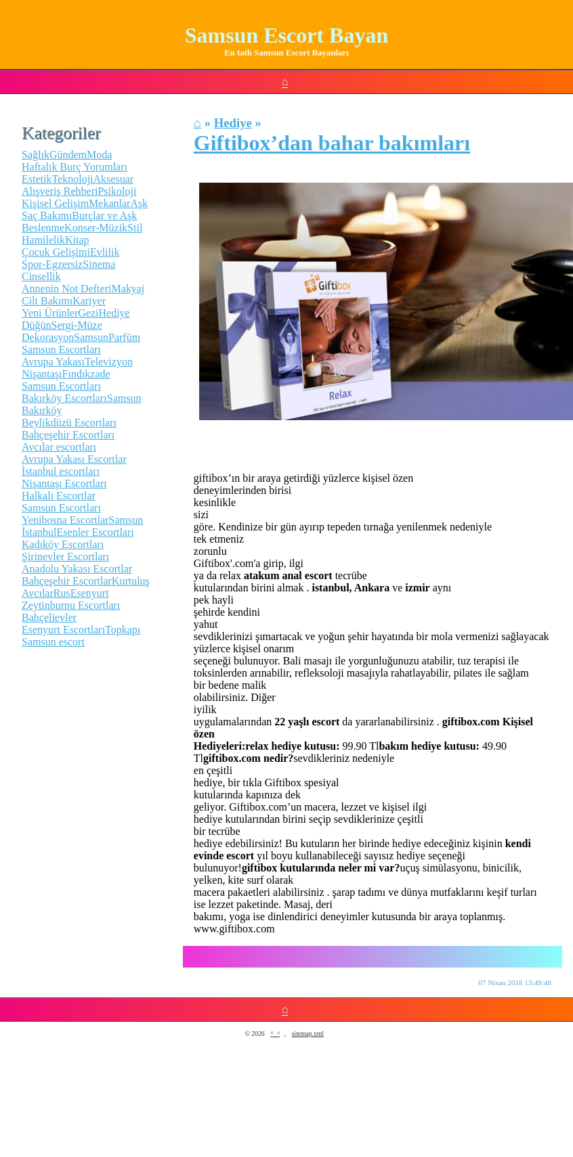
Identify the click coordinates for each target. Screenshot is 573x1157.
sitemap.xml (308, 1033)
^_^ (275, 1033)
